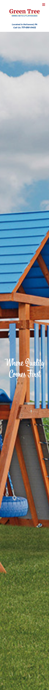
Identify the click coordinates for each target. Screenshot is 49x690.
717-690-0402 (29, 27)
